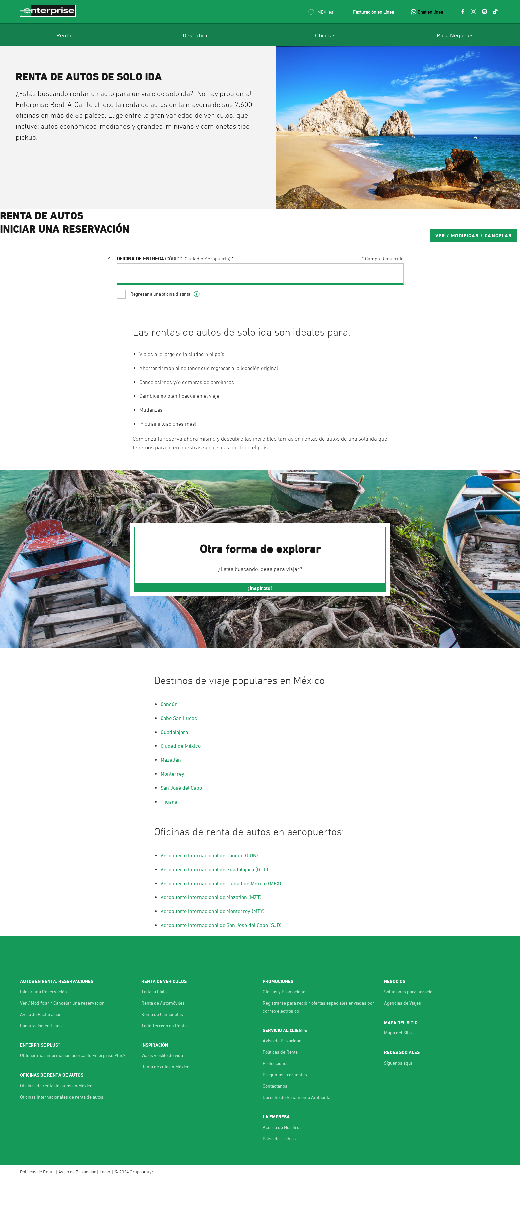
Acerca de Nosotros (282, 1154)
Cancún (169, 731)
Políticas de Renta (280, 1079)
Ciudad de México (181, 773)
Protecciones (276, 1090)
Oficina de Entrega (173, 285)
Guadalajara (174, 759)
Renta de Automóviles (163, 1030)
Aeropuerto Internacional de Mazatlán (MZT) (211, 924)
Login (105, 1199)
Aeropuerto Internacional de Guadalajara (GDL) (214, 896)
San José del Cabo (181, 815)
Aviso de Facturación (41, 1041)
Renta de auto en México (165, 1094)
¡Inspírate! (260, 615)
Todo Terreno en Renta (164, 1052)
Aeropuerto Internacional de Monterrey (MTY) (213, 938)
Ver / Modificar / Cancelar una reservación (62, 1030)
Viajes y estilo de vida (162, 1082)
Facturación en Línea (373, 12)
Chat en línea (430, 12)
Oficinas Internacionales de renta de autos (61, 1124)
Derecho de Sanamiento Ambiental (297, 1124)
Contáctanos (275, 1113)
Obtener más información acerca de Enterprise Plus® (72, 1082)
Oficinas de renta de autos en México (56, 1112)
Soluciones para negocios (409, 1019)
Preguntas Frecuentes (285, 1101)
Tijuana (169, 829)
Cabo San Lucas (179, 745)
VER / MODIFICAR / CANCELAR (357, 262)
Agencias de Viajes (402, 1030)
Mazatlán (171, 787)
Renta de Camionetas (162, 1041)
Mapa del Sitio (398, 1060)
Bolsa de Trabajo (279, 1166)
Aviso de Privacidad (282, 1068)
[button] (321, 12)
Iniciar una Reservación (43, 1019)
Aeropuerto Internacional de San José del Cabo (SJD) (221, 952)
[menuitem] (65, 34)
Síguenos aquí (398, 1090)
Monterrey (172, 801)
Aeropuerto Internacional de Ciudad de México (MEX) (221, 910)
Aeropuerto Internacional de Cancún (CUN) (209, 883)
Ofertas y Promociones (285, 1019)
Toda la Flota (154, 1019)
